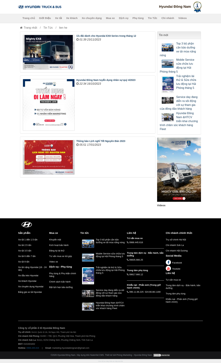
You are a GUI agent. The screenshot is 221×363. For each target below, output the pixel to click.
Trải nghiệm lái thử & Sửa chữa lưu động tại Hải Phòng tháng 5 (186, 82)
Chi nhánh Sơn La (175, 245)
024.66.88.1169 (152, 292)
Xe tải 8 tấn (23, 261)
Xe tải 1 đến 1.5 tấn (27, 239)
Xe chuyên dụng (92, 18)
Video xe (53, 261)
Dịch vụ (123, 18)
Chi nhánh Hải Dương (177, 250)
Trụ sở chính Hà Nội (176, 239)
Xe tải (58, 18)
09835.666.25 (136, 259)
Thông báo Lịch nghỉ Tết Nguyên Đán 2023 (100, 141)
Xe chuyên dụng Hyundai (30, 286)
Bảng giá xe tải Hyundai (30, 292)
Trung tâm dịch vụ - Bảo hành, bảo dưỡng (183, 286)
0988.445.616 (136, 242)
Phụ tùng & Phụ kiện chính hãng (62, 274)
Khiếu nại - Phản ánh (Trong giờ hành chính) (182, 300)
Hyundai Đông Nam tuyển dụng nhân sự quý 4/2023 (106, 80)
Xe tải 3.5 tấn (24, 250)
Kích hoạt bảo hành (59, 245)
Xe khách (72, 18)
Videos (182, 18)
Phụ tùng (138, 18)
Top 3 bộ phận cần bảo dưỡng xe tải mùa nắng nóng (178, 49)
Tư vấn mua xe (173, 280)
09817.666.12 (136, 274)
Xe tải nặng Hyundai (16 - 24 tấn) (32, 268)
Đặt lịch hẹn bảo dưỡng (61, 287)
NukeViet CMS (97, 355)
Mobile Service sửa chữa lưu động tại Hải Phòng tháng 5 (177, 65)
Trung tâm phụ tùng (175, 293)
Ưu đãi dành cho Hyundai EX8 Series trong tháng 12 (106, 35)
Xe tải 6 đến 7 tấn (27, 256)
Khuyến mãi (55, 239)
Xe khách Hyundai (27, 281)
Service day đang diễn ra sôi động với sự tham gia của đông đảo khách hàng (179, 103)
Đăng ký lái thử (56, 250)
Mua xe (110, 18)
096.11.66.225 (136, 292)
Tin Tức (152, 18)
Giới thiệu (45, 18)
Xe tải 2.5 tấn (24, 245)
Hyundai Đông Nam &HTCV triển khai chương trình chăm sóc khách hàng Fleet (179, 121)
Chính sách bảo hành (59, 281)
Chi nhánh (167, 18)
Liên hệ (170, 273)
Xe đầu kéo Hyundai (28, 275)
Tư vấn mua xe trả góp (60, 256)
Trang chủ (28, 18)
